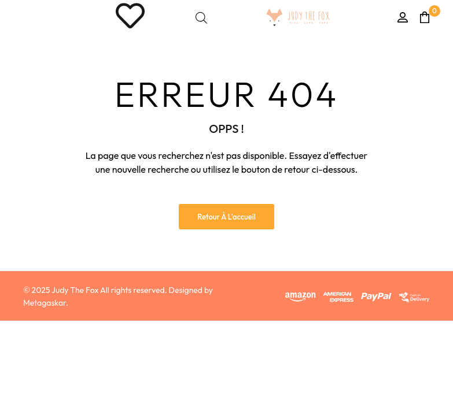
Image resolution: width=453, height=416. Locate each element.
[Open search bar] (201, 17)
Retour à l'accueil (226, 216)
